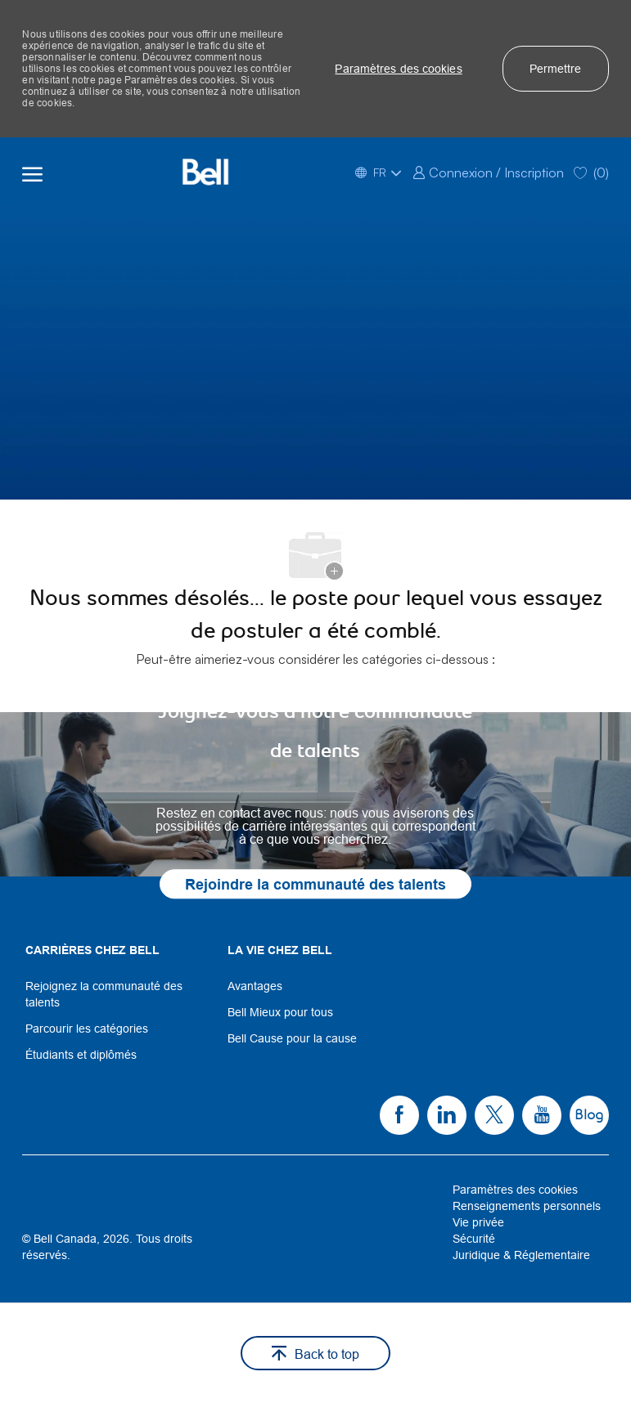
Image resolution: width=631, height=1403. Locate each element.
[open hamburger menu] (32, 172)
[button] (398, 69)
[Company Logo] (205, 171)
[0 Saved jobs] (591, 171)
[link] (488, 171)
